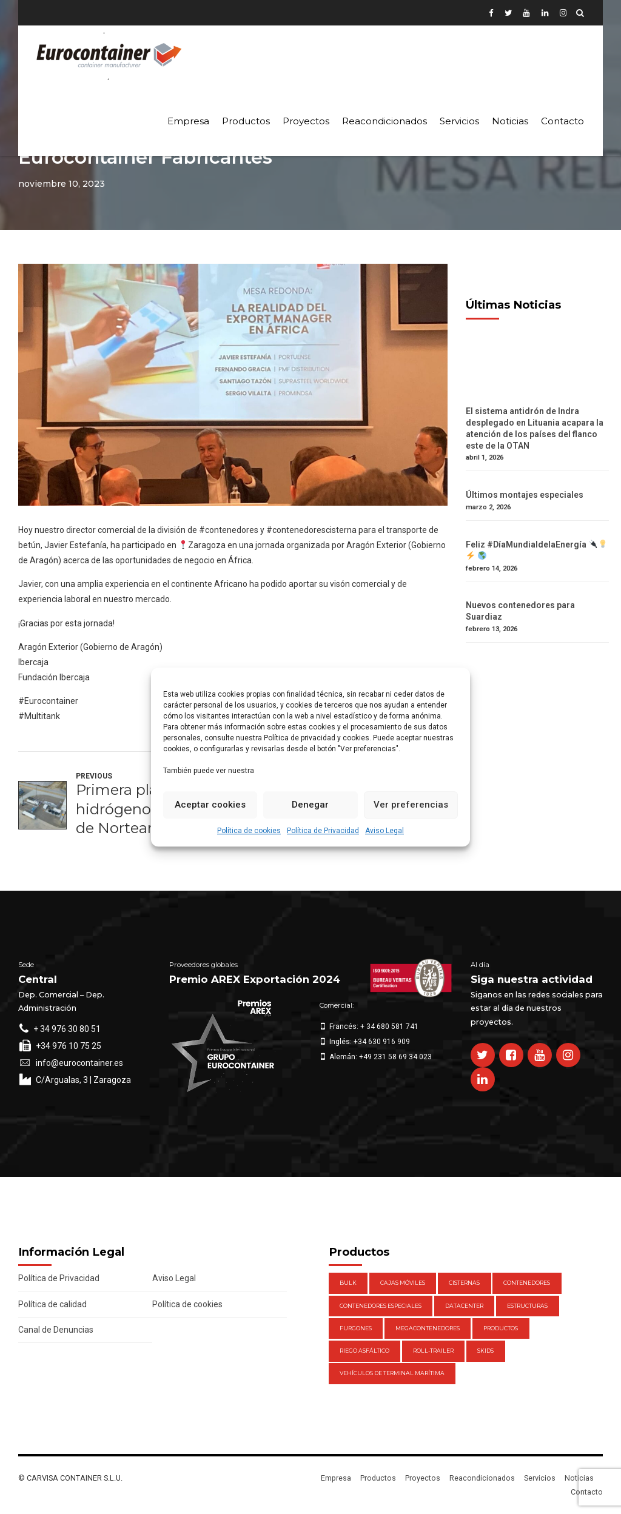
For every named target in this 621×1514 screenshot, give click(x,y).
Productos (246, 121)
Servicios (459, 121)
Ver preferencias (411, 804)
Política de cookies (249, 830)
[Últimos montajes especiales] (537, 483)
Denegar (310, 804)
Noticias (510, 121)
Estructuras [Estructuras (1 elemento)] (527, 1305)
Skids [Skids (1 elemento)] (485, 1350)
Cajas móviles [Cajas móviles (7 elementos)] (402, 1282)
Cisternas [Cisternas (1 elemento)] (464, 1282)
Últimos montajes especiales (524, 495)
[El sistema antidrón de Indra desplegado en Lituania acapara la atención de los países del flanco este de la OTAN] (537, 400)
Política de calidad (52, 1304)
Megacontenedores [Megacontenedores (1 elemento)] (427, 1328)
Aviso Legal (384, 830)
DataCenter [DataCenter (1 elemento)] (464, 1305)
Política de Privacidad (323, 830)
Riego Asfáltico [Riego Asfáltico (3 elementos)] (364, 1350)
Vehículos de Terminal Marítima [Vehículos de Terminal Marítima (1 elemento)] (392, 1373)
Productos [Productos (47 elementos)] (500, 1328)
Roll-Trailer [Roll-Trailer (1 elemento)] (433, 1350)
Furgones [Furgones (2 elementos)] (356, 1328)
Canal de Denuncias (55, 1330)
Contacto (562, 121)
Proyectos (306, 121)
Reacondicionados (384, 121)
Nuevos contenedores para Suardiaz (520, 610)
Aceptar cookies (210, 804)
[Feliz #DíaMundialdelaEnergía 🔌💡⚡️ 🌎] (537, 533)
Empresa (188, 121)
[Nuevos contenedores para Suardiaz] (537, 594)
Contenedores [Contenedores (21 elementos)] (526, 1282)
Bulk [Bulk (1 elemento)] (348, 1282)
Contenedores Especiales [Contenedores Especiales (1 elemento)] (380, 1305)
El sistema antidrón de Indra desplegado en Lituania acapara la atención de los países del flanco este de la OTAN (534, 428)
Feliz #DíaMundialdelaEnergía (536, 550)
